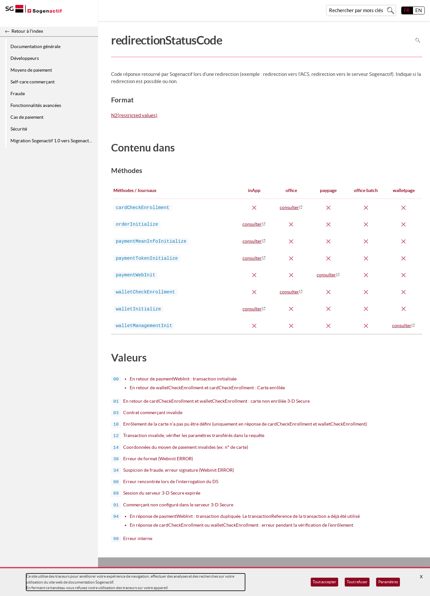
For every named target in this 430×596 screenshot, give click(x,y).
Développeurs (24, 58)
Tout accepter (324, 582)
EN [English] (418, 10)
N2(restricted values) (134, 116)
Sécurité (18, 128)
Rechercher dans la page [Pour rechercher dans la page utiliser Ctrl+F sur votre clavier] (417, 40)
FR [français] (407, 10)
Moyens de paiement (31, 70)
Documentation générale (35, 46)
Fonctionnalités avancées (35, 105)
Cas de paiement (26, 117)
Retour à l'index (27, 31)
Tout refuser (357, 582)
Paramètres (388, 582)
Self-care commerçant (32, 81)
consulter (289, 207)
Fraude (17, 93)
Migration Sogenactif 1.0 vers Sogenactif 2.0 (53, 140)
